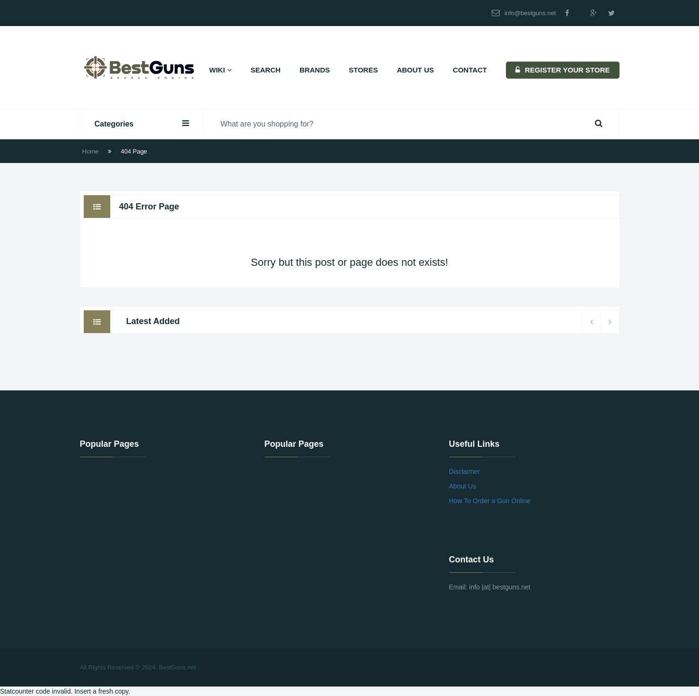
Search (266, 70)
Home (90, 151)
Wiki (220, 70)
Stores (363, 70)
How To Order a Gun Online (490, 501)
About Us (415, 70)
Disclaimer (464, 471)
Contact (470, 70)
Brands (315, 70)
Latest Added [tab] (152, 321)
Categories (142, 123)
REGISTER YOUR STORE (562, 70)
